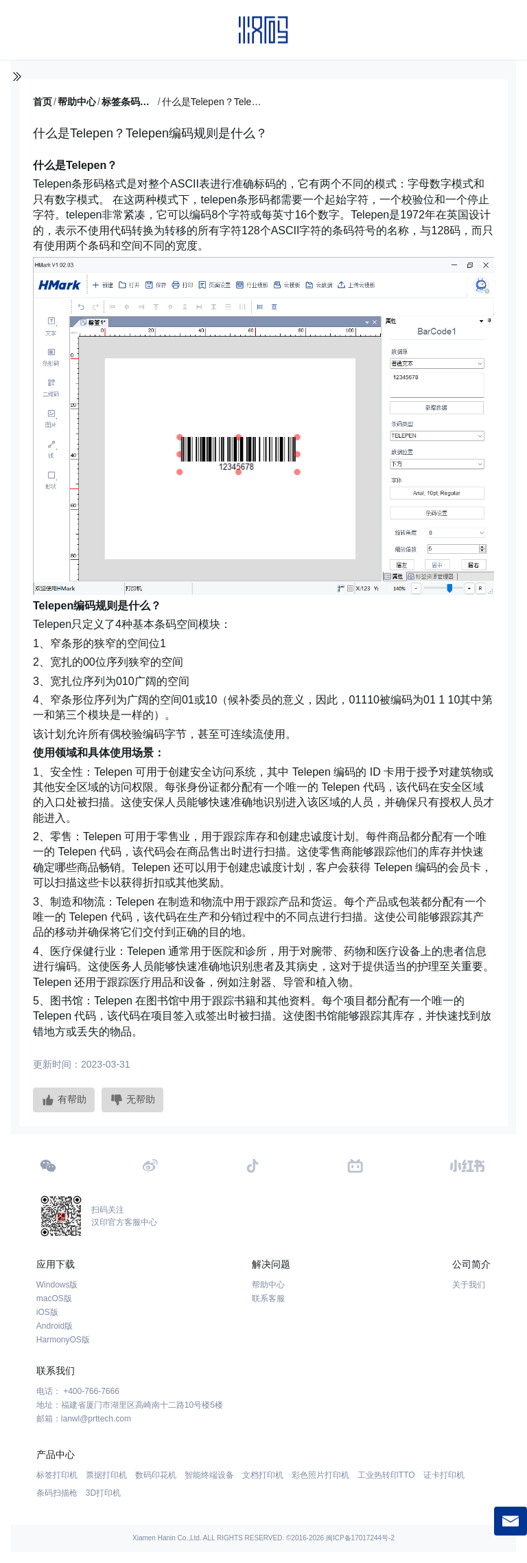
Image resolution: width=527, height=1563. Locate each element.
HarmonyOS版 (63, 1340)
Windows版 (57, 1285)
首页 (42, 101)
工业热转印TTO (386, 1475)
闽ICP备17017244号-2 (360, 1538)
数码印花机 (155, 1475)
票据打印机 (106, 1475)
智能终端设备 (209, 1475)
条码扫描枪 (57, 1493)
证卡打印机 (444, 1475)
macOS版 (54, 1298)
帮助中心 (77, 101)
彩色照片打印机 (320, 1475)
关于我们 (468, 1285)
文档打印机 (262, 1475)
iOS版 (47, 1312)
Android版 (54, 1326)
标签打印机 (57, 1475)
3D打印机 (103, 1493)
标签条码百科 (129, 101)
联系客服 (268, 1298)
